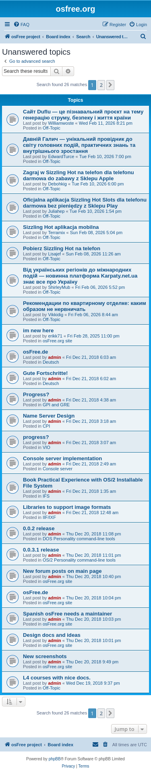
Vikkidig (55, 314)
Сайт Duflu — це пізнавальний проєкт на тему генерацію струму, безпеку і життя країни (83, 115)
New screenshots (44, 656)
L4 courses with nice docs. (57, 678)
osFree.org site (57, 340)
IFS (46, 496)
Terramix (56, 232)
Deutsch (51, 362)
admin (54, 357)
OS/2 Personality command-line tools (79, 560)
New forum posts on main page (62, 571)
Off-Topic (51, 128)
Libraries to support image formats (67, 507)
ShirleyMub (59, 287)
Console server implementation (62, 458)
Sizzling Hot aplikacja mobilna (61, 227)
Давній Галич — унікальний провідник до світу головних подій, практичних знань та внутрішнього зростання (79, 145)
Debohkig (57, 183)
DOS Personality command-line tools (79, 538)
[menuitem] (21, 24)
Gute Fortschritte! (45, 373)
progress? (36, 437)
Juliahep (56, 211)
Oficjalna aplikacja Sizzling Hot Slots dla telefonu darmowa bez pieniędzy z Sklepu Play (85, 203)
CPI (46, 426)
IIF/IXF (49, 517)
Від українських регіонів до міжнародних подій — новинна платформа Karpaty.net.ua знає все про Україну (80, 276)
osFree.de (35, 352)
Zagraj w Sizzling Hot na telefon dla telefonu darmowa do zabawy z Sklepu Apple (78, 175)
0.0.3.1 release (41, 550)
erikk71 (55, 335)
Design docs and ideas (52, 635)
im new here (38, 330)
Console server (57, 468)
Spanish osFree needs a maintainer (67, 614)
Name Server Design (48, 416)
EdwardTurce (61, 156)
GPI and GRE (56, 404)
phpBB (55, 759)
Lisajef (54, 253)
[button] (110, 85)
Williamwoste (61, 123)
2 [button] (101, 85)
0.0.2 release (38, 528)
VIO (46, 447)
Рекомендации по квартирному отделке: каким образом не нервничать (84, 306)
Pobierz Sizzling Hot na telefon (61, 248)
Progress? (36, 394)
